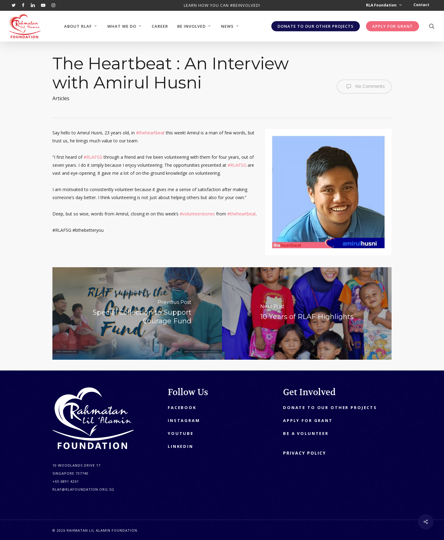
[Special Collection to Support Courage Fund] (137, 313)
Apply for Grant (308, 420)
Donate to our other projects (330, 407)
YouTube (181, 433)
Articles (60, 98)
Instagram (184, 420)
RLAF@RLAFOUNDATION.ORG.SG (83, 489)
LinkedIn (180, 446)
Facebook (182, 407)
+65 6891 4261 (65, 481)
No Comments (364, 86)
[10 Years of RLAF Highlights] (307, 313)
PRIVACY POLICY (304, 453)
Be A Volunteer (306, 433)
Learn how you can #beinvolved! (222, 5)
